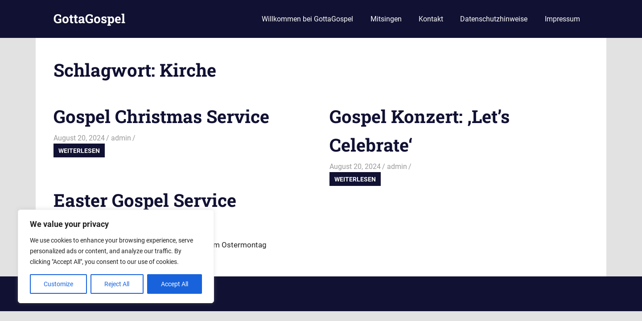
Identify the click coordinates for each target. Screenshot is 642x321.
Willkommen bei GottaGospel (307, 19)
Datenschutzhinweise (493, 19)
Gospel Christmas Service (161, 116)
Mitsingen (386, 19)
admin (121, 138)
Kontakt (431, 19)
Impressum (562, 19)
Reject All (116, 284)
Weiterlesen (79, 150)
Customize (58, 284)
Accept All (174, 284)
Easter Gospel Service (145, 200)
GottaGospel (89, 18)
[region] (116, 256)
